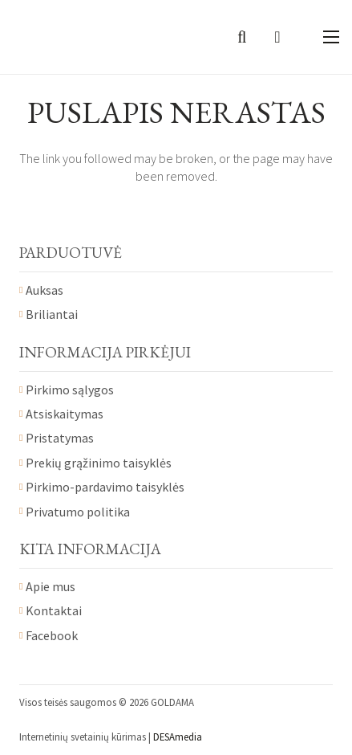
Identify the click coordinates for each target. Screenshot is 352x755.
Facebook (52, 635)
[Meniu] (331, 37)
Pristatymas (60, 438)
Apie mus (50, 586)
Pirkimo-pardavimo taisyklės (105, 487)
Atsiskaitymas (64, 414)
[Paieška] (242, 37)
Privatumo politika (78, 512)
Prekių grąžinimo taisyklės (99, 463)
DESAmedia (177, 736)
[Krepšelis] (277, 37)
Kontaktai (54, 610)
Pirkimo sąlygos (70, 390)
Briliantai (52, 314)
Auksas (44, 290)
